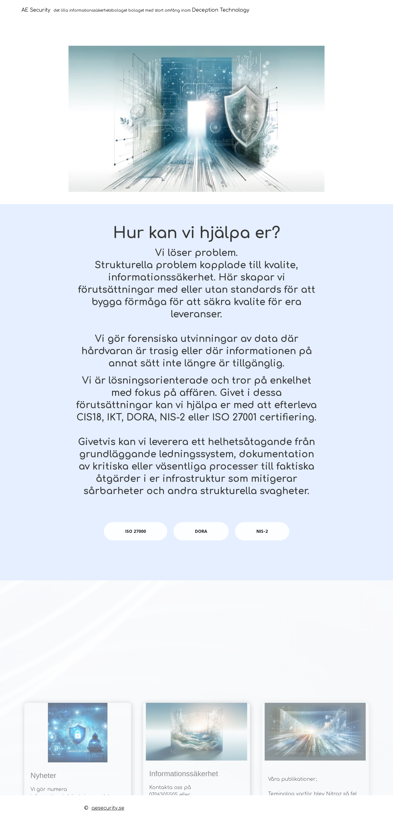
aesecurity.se (107, 808)
